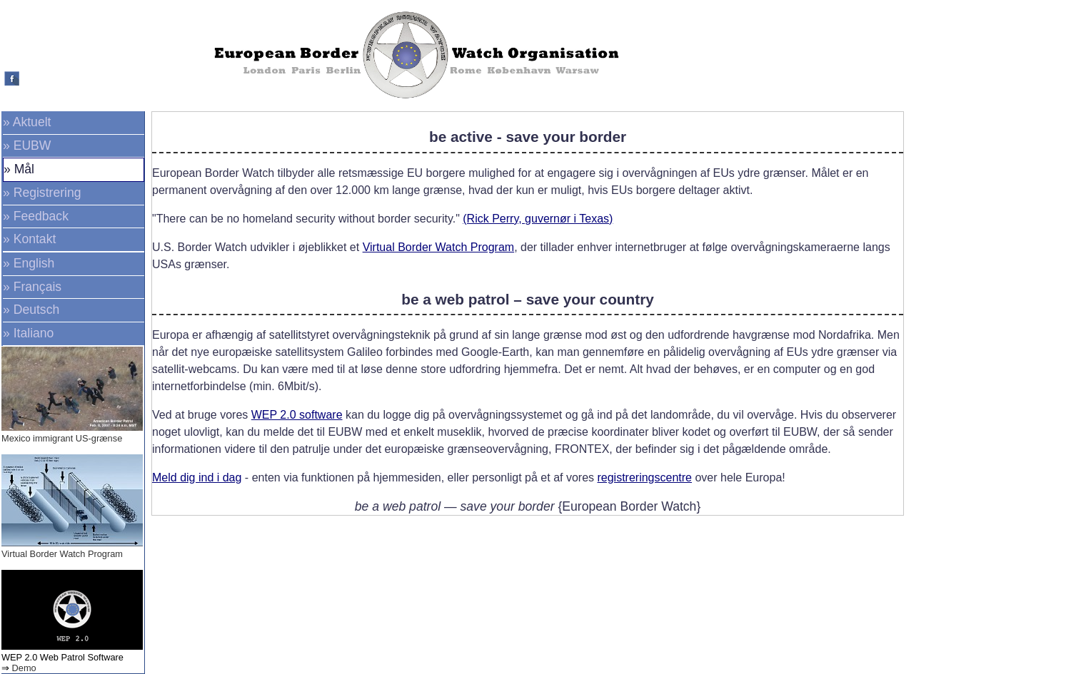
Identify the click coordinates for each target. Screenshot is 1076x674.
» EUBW (27, 145)
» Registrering (42, 192)
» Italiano (28, 333)
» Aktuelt (27, 122)
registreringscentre (644, 477)
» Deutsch (31, 309)
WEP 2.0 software (297, 415)
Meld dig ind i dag (196, 477)
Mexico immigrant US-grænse (61, 438)
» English (28, 263)
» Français (32, 287)
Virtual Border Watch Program (62, 553)
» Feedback (36, 216)
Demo (24, 668)
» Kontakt (29, 239)
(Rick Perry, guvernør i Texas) (538, 219)
